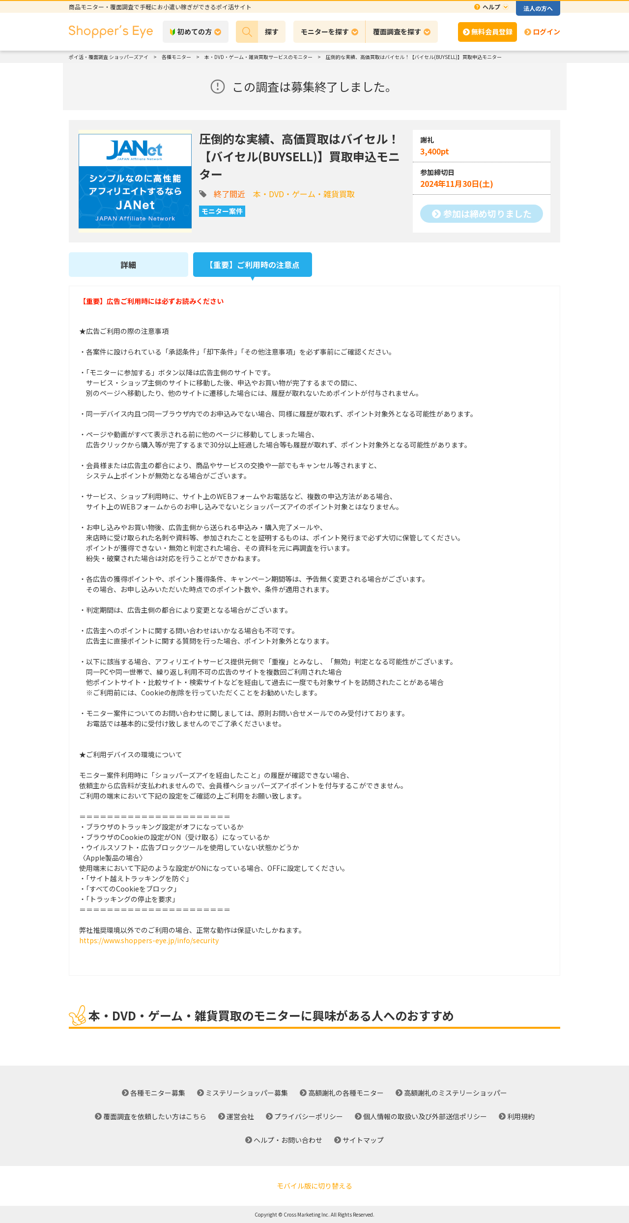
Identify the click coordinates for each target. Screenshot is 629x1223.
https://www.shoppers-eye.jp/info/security (149, 940)
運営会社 (240, 1116)
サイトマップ (363, 1140)
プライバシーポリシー (308, 1116)
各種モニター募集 (157, 1093)
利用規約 (521, 1116)
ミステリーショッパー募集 (246, 1093)
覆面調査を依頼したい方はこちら (154, 1116)
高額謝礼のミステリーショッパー (455, 1093)
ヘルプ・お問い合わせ (288, 1140)
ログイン (546, 31)
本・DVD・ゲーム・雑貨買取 (304, 194)
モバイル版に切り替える (314, 1186)
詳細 (128, 264)
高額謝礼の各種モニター (346, 1093)
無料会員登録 (492, 31)
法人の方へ (538, 8)
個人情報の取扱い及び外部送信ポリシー (425, 1116)
